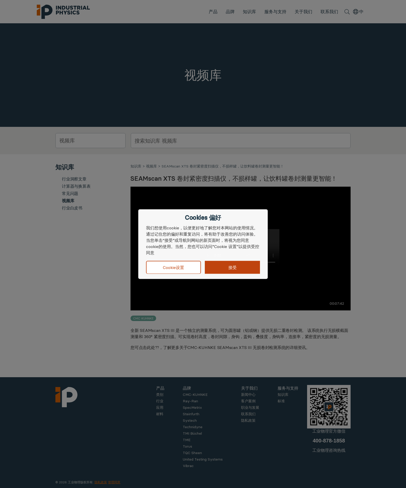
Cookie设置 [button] (173, 267)
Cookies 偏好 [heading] (203, 217)
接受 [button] (232, 267)
